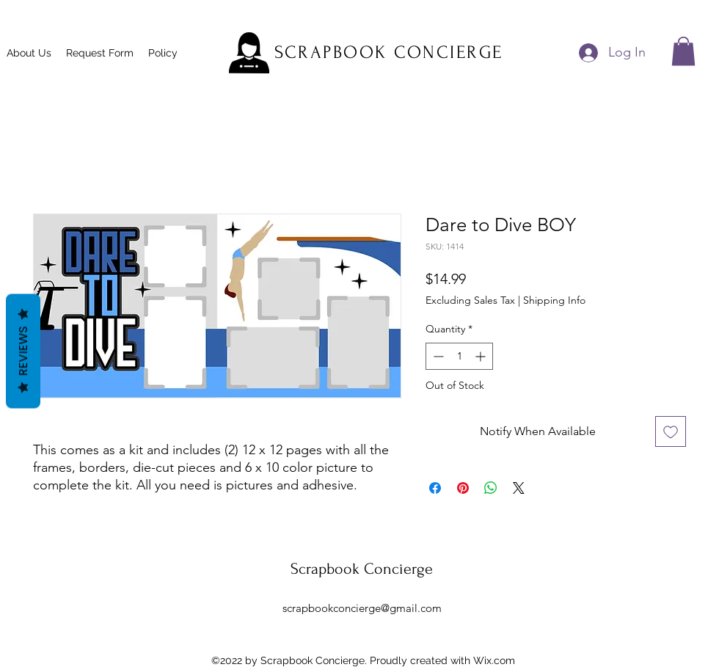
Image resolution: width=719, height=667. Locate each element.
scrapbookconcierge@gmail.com (362, 608)
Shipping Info (554, 300)
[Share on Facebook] (435, 488)
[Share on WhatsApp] (491, 488)
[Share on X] (519, 488)
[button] (683, 51)
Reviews (23, 350)
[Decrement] (437, 356)
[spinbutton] (459, 356)
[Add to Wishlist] (670, 431)
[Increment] (481, 356)
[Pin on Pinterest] (463, 488)
